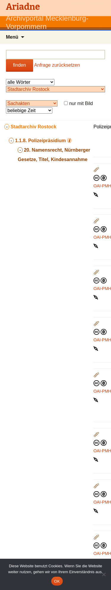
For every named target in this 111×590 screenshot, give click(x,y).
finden (19, 65)
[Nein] (104, 574)
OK (57, 581)
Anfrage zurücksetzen (57, 65)
